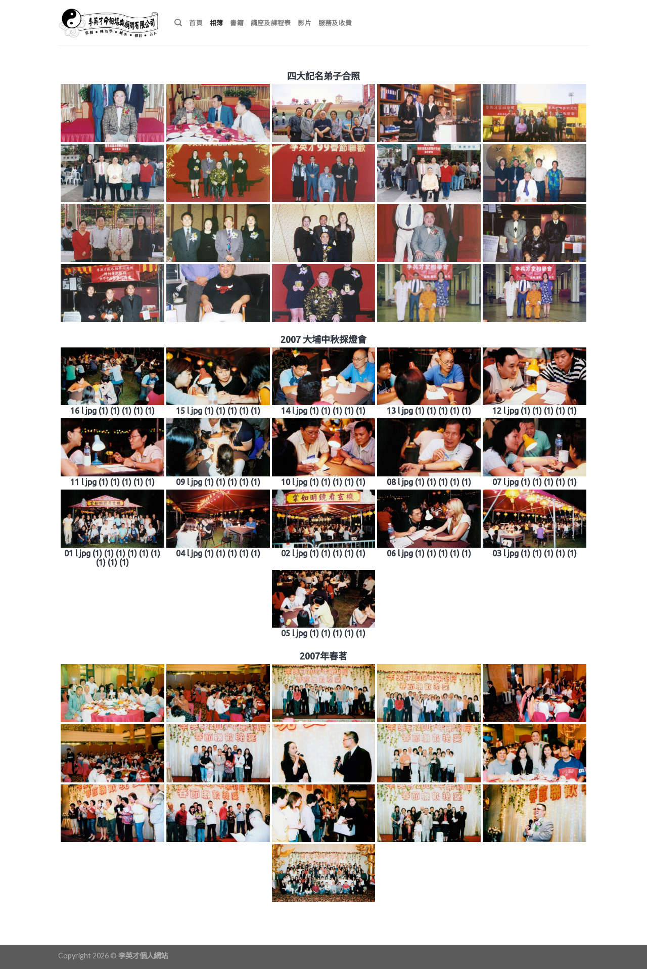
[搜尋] (178, 22)
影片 (304, 23)
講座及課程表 (271, 23)
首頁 (196, 23)
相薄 (216, 23)
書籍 (237, 23)
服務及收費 (335, 23)
